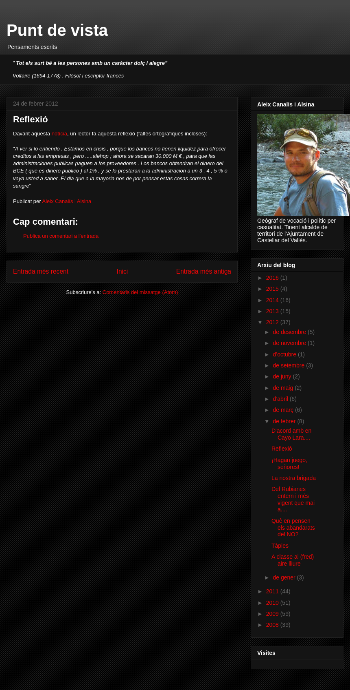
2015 (273, 288)
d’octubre (285, 354)
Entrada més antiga (203, 271)
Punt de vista (57, 30)
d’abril (281, 399)
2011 (273, 591)
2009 (273, 613)
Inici (122, 271)
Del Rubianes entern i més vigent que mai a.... (293, 499)
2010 (273, 602)
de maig (284, 388)
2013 (273, 311)
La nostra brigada (293, 478)
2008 (273, 624)
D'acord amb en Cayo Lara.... (291, 434)
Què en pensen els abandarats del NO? (293, 528)
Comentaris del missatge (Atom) (140, 292)
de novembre (290, 343)
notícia (59, 133)
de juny (283, 376)
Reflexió (281, 448)
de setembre (289, 365)
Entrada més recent (40, 271)
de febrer (285, 421)
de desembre (290, 332)
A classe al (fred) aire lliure (292, 560)
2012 (273, 322)
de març (284, 410)
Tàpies (280, 545)
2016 (273, 277)
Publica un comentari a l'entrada (60, 236)
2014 (273, 300)
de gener (285, 577)
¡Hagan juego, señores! (289, 463)
